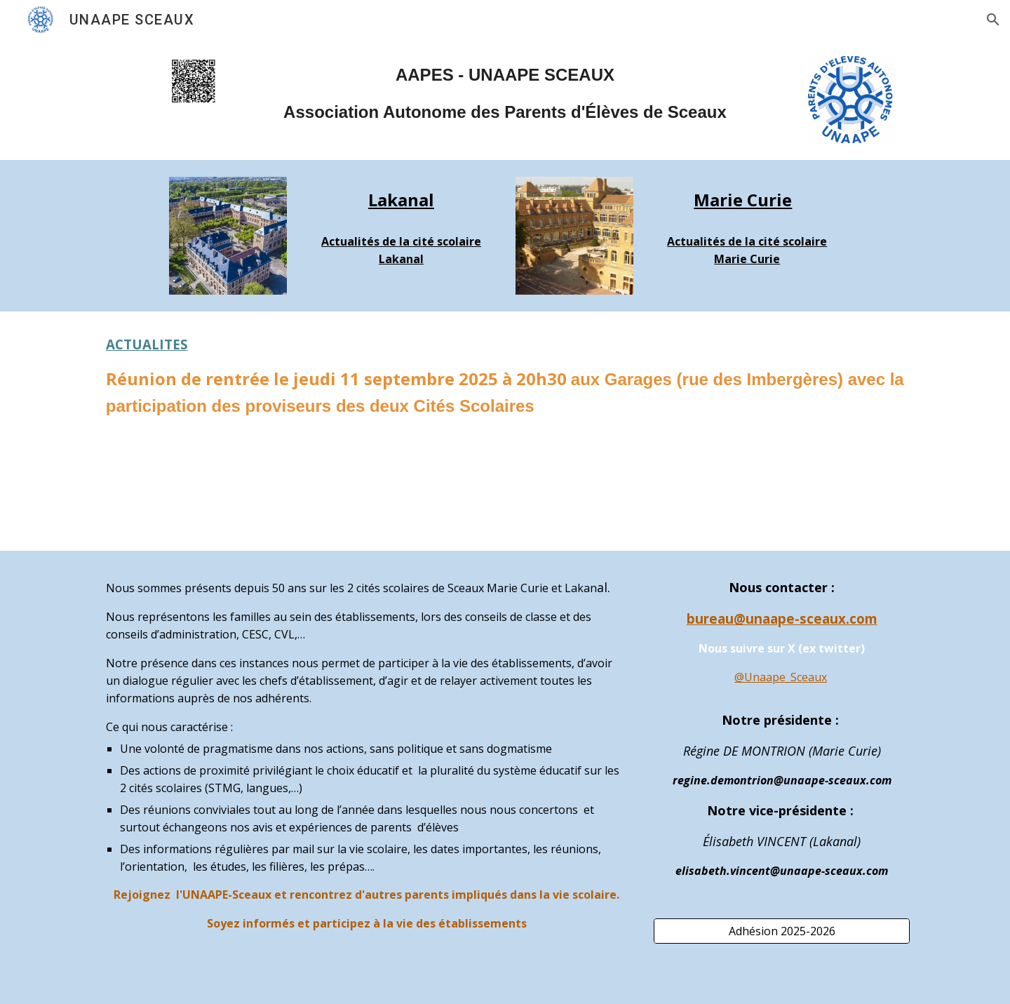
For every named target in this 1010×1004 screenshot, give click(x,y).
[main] (505, 93)
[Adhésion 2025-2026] (781, 931)
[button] (993, 19)
